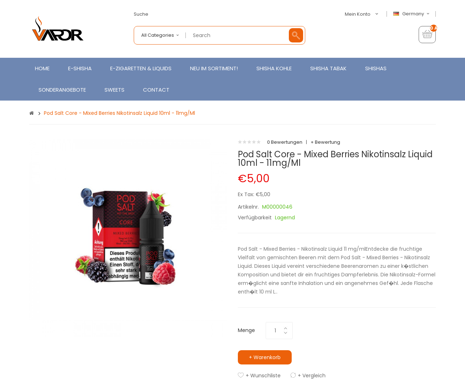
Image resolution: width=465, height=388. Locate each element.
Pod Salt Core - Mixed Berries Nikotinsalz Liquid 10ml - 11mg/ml (119, 113)
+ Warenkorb (265, 357)
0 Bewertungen (284, 142)
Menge (246, 330)
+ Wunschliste (263, 375)
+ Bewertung (325, 142)
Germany (412, 14)
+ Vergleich (312, 375)
